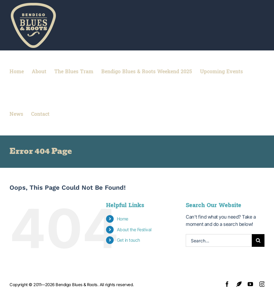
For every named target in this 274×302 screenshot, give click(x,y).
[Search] (258, 240)
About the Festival (134, 229)
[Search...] (219, 240)
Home (122, 218)
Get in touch (128, 240)
